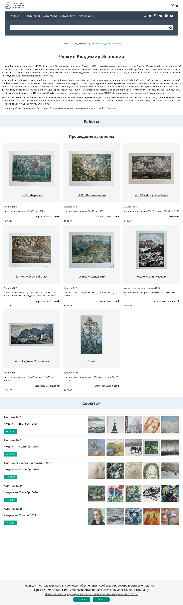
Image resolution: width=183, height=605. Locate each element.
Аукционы (50, 16)
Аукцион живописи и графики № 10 (141, 288)
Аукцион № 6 (10, 206)
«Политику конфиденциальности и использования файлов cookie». (91, 594)
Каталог (10, 431)
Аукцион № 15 (71, 372)
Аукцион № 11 (11, 372)
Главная (15, 16)
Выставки (33, 16)
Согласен (82, 600)
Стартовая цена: (43, 216)
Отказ (101, 600)
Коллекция (86, 16)
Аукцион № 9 (130, 206)
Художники (67, 16)
